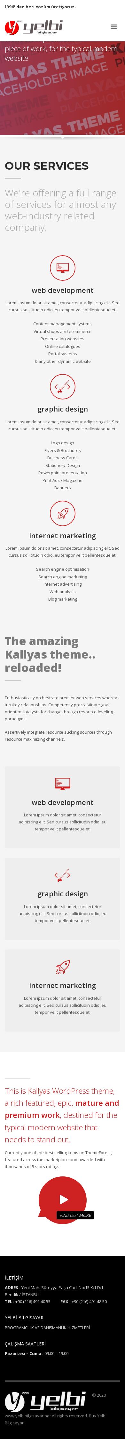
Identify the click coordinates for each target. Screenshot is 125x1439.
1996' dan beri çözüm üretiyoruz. (40, 6)
